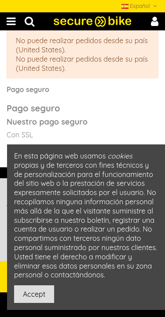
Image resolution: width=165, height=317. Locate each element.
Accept (34, 294)
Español (139, 6)
